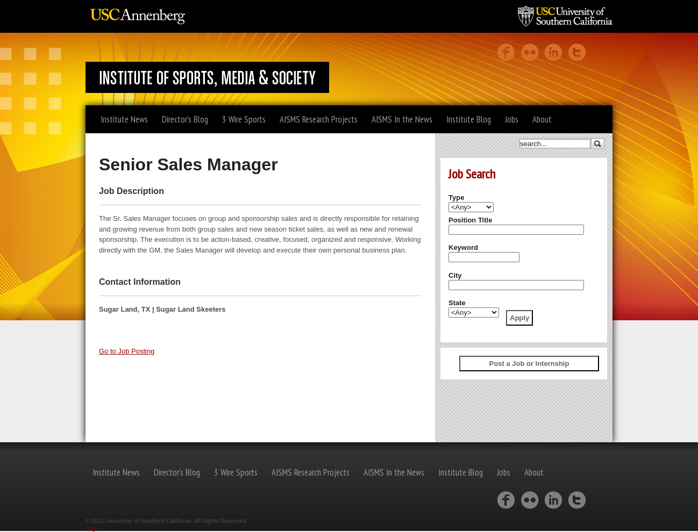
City (455, 275)
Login (93, 528)
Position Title (470, 220)
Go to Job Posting (126, 351)
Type (456, 197)
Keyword (463, 247)
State (457, 303)
